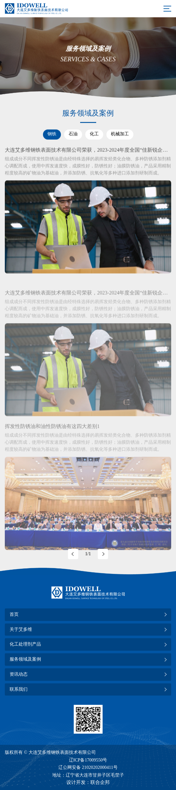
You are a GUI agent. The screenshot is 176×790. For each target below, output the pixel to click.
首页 (14, 614)
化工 (94, 134)
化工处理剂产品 (25, 644)
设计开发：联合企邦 (88, 782)
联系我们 (19, 689)
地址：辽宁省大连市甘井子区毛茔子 (88, 775)
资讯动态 (19, 674)
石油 (73, 134)
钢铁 (51, 134)
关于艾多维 (21, 629)
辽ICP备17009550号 (88, 760)
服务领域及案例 (25, 659)
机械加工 (120, 134)
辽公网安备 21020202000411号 (88, 767)
